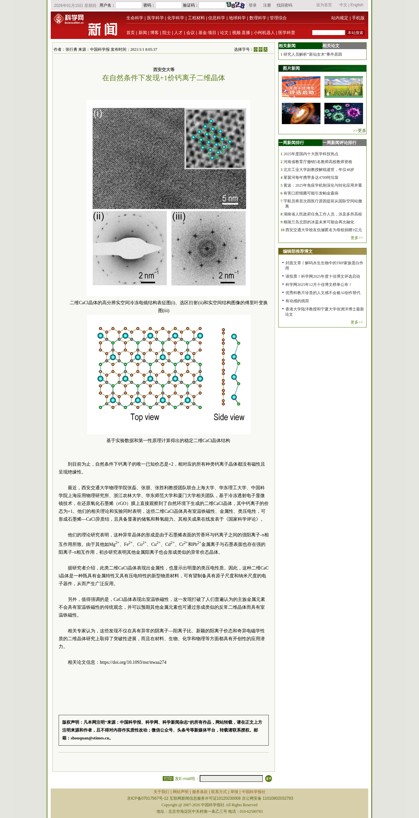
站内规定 (339, 17)
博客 (154, 32)
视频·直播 (241, 32)
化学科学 (175, 17)
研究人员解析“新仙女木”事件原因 (312, 54)
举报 (234, 792)
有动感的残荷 (297, 301)
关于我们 (161, 792)
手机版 (358, 17)
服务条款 (200, 792)
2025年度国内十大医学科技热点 (310, 154)
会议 (190, 32)
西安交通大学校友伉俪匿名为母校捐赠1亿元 (323, 230)
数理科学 (257, 17)
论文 (224, 32)
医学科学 (155, 17)
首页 (130, 32)
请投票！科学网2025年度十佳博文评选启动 (322, 276)
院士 (166, 32)
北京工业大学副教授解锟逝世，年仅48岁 (318, 169)
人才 (178, 32)
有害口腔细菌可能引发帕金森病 (310, 193)
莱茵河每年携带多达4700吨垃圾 (310, 177)
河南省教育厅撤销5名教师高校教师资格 (317, 161)
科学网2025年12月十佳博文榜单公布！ (318, 284)
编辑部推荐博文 (298, 251)
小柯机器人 (264, 32)
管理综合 (278, 17)
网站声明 (181, 792)
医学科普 (286, 32)
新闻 (142, 32)
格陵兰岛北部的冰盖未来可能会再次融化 (318, 222)
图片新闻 (291, 68)
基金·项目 (207, 32)
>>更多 (359, 130)
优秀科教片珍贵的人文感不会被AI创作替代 (322, 292)
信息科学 (216, 17)
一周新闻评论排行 (339, 142)
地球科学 (237, 17)
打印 (168, 778)
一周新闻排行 (291, 142)
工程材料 (196, 17)
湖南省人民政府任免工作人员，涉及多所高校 (322, 214)
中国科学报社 (253, 792)
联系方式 (219, 792)
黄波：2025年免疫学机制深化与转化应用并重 (322, 185)
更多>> (357, 237)
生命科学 (134, 17)
